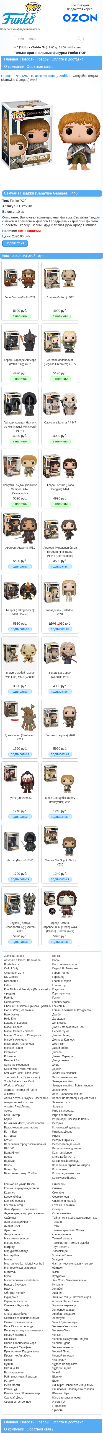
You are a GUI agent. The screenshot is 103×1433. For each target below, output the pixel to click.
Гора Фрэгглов (61, 993)
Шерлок (57, 1376)
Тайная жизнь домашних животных (74, 1217)
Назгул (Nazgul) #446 (20, 860)
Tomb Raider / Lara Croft (19, 1081)
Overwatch (10, 1052)
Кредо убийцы (13, 1196)
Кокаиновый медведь (65, 1160)
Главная (11, 59)
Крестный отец (13, 1205)
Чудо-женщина (61, 1368)
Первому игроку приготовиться (23, 1330)
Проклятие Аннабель (17, 1355)
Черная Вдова (61, 1343)
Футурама (58, 1276)
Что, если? (59, 1360)
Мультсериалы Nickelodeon (21, 1280)
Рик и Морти (12, 1385)
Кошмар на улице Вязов (19, 1184)
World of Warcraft (14, 1085)
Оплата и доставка (67, 59)
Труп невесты (60, 1247)
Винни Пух (11, 1169)
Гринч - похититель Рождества (71, 1010)
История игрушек (63, 1140)
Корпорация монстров (66, 1173)
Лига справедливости (17, 1221)
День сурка (59, 1022)
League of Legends (16, 1022)
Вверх (8, 1156)
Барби (8, 1119)
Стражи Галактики (63, 1205)
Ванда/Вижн (12, 1152)
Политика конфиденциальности (20, 29)
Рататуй (9, 1380)
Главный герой (61, 981)
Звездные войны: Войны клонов (72, 1085)
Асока (8, 1110)
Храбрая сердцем (63, 1313)
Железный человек (64, 1073)
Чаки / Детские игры (64, 1322)
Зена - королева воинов (67, 1094)
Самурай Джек (13, 1397)
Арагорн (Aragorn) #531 (20, 547)
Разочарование (13, 1372)
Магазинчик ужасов (16, 1238)
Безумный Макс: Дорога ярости (24, 1123)
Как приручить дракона (66, 1148)
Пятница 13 (11, 1368)
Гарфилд (58, 976)
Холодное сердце (63, 1309)
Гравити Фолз (61, 1002)
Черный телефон (63, 1355)
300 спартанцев (14, 955)
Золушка (57, 1106)
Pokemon (10, 1056)
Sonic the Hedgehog (16, 1064)
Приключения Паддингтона (21, 1351)
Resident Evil (12, 1060)
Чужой (56, 1372)
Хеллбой (57, 1288)
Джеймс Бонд (60, 1035)
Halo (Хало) (11, 1014)
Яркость (57, 1410)
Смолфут (58, 1192)
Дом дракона (60, 1060)
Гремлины (58, 1006)
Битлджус (10, 1135)
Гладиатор (58, 985)
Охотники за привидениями (21, 1318)
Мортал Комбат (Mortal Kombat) (24, 1263)
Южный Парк (60, 1393)
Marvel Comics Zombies (18, 1031)
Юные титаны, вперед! (66, 1397)
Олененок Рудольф (16, 1305)
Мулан (8, 1276)
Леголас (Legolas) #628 (60, 735)
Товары (43, 59)
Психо (8, 1360)
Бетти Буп (10, 1131)
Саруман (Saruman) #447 (60, 422)
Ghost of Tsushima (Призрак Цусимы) (27, 1006)
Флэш (55, 1272)
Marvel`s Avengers (15, 1039)
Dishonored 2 (12, 981)
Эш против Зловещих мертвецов (73, 1389)
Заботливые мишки (64, 1077)
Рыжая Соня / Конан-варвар (22, 1393)
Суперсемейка (61, 1213)
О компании (14, 66)
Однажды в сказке (15, 1301)
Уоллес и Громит (62, 1255)
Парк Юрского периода (18, 1326)
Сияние (57, 1188)
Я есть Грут (59, 1401)
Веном (8, 1165)
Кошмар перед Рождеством (21, 1188)
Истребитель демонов (66, 1144)
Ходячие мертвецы (64, 1305)
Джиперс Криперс (63, 1039)
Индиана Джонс (62, 1131)
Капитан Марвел (62, 1152)
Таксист (57, 1221)
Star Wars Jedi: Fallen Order (21, 1073)
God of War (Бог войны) (18, 1010)
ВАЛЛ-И (9, 1148)
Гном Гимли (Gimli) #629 (20, 297)
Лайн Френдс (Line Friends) (21, 1209)
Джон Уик (58, 1043)
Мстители (10, 1272)
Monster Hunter (13, 1047)
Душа (55, 1064)
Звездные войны (62, 1081)
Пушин (8, 1364)
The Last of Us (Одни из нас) (22, 1077)
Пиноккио (10, 1339)
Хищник (57, 1292)
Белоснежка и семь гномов (21, 1127)
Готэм (55, 997)
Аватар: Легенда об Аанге (20, 1089)
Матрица (9, 1247)
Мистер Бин (11, 1255)
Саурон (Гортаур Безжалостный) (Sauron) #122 (20, 927)
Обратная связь (39, 66)
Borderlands (11, 964)
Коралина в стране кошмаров (71, 1165)
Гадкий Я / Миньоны (65, 968)
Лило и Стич (12, 1226)
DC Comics (11, 976)
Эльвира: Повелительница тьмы (72, 1385)
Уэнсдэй (57, 1259)
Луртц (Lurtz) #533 (20, 797)
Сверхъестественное (17, 1401)
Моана (8, 1259)
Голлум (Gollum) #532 (60, 297)
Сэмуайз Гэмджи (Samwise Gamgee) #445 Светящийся (20, 489)
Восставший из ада (64, 964)
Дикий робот (60, 1047)
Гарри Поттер (60, 972)
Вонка (56, 955)
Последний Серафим (17, 1347)
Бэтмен (8, 1140)
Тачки (55, 1226)
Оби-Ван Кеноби (14, 1292)
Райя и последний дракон (20, 1376)
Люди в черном (13, 1234)
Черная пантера (62, 1347)
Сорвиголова (60, 1196)
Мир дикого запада (16, 1251)
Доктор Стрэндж (62, 1056)
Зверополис (59, 1089)
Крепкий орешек (14, 1200)
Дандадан (58, 1018)
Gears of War (12, 1002)
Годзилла (58, 989)
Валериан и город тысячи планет (25, 1144)
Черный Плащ (61, 1351)
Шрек (55, 1380)
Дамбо (56, 1014)
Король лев (59, 1169)
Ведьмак (9, 1160)
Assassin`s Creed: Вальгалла (22, 960)
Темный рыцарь (62, 1238)
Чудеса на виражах (64, 1364)
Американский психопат (19, 1102)
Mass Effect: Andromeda (19, 1043)
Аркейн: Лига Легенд (17, 1106)
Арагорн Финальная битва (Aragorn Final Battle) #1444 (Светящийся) (60, 552)
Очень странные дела (18, 1322)
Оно (6, 1309)
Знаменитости (61, 1102)
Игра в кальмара (62, 1110)
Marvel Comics (13, 1027)
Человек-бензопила (64, 1326)
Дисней (57, 1052)
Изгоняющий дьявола (66, 1127)
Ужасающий (59, 1251)
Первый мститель (15, 1334)
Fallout (8, 985)
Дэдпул (56, 1068)
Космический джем (64, 1177)
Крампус (9, 1192)
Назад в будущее (15, 1284)
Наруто (8, 1288)
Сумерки (57, 1209)
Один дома (11, 1297)
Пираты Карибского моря (20, 1343)
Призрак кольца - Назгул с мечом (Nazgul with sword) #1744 (20, 427)
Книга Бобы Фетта (63, 1156)
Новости (27, 59)
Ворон (56, 960)
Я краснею (59, 1405)
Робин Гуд (10, 1389)
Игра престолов (62, 1115)
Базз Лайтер (12, 1115)
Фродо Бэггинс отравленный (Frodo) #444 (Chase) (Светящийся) (60, 927)
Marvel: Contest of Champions (22, 1035)
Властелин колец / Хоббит (20, 1173)
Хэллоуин (58, 1318)
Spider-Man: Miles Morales (20, 1068)
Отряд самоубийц (15, 1313)
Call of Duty (11, 968)
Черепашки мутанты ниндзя (70, 1339)
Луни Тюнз (11, 1230)
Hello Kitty (10, 1018)
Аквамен (9, 1094)
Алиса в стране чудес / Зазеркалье (26, 1098)
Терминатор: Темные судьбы (70, 1242)
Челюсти (57, 1334)
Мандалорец (12, 1242)
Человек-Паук (61, 1330)
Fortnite (8, 997)
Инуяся (56, 1135)
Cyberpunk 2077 (14, 972)
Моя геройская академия (20, 1267)
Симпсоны (58, 1184)
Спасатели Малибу (64, 1200)
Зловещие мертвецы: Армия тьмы (74, 1098)
